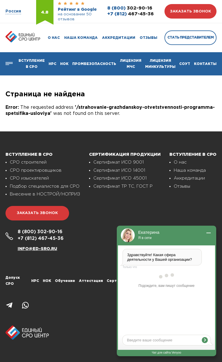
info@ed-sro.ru (37, 249)
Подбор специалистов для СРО (44, 186)
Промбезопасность (94, 64)
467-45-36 (130, 14)
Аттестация (91, 281)
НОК (64, 64)
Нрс (52, 64)
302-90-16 (129, 8)
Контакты (205, 64)
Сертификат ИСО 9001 (118, 162)
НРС (35, 281)
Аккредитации (118, 37)
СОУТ (184, 64)
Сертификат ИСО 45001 (120, 178)
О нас (54, 37)
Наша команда (81, 37)
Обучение (65, 281)
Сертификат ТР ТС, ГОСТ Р (123, 186)
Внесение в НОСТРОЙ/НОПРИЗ (45, 194)
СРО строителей (28, 162)
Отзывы (148, 37)
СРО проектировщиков (36, 170)
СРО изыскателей (29, 178)
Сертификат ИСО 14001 (119, 170)
